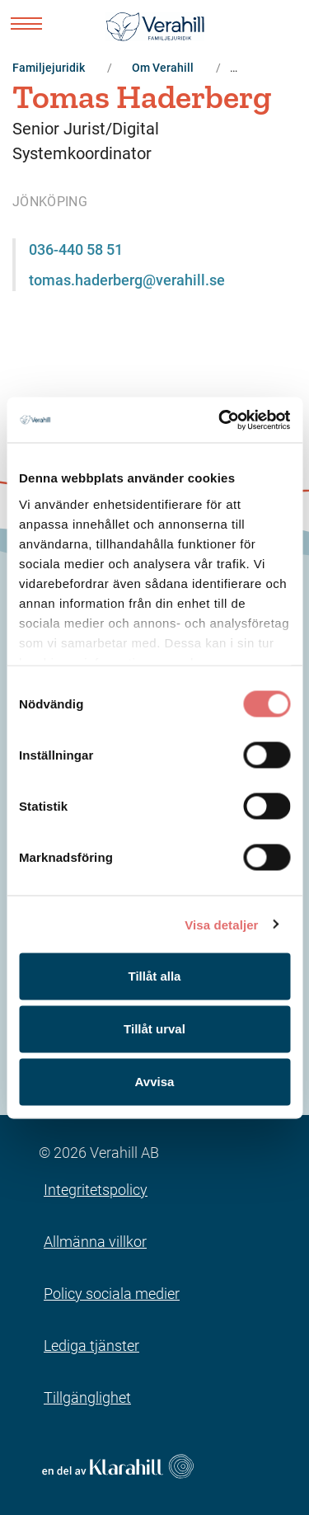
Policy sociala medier (112, 1293)
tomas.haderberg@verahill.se (127, 280)
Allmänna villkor (95, 1241)
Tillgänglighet (87, 1397)
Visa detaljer (221, 924)
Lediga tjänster (91, 1345)
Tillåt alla (155, 976)
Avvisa (155, 1082)
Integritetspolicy (95, 1189)
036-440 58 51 (76, 249)
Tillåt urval (154, 1029)
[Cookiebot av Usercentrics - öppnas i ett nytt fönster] (220, 420)
